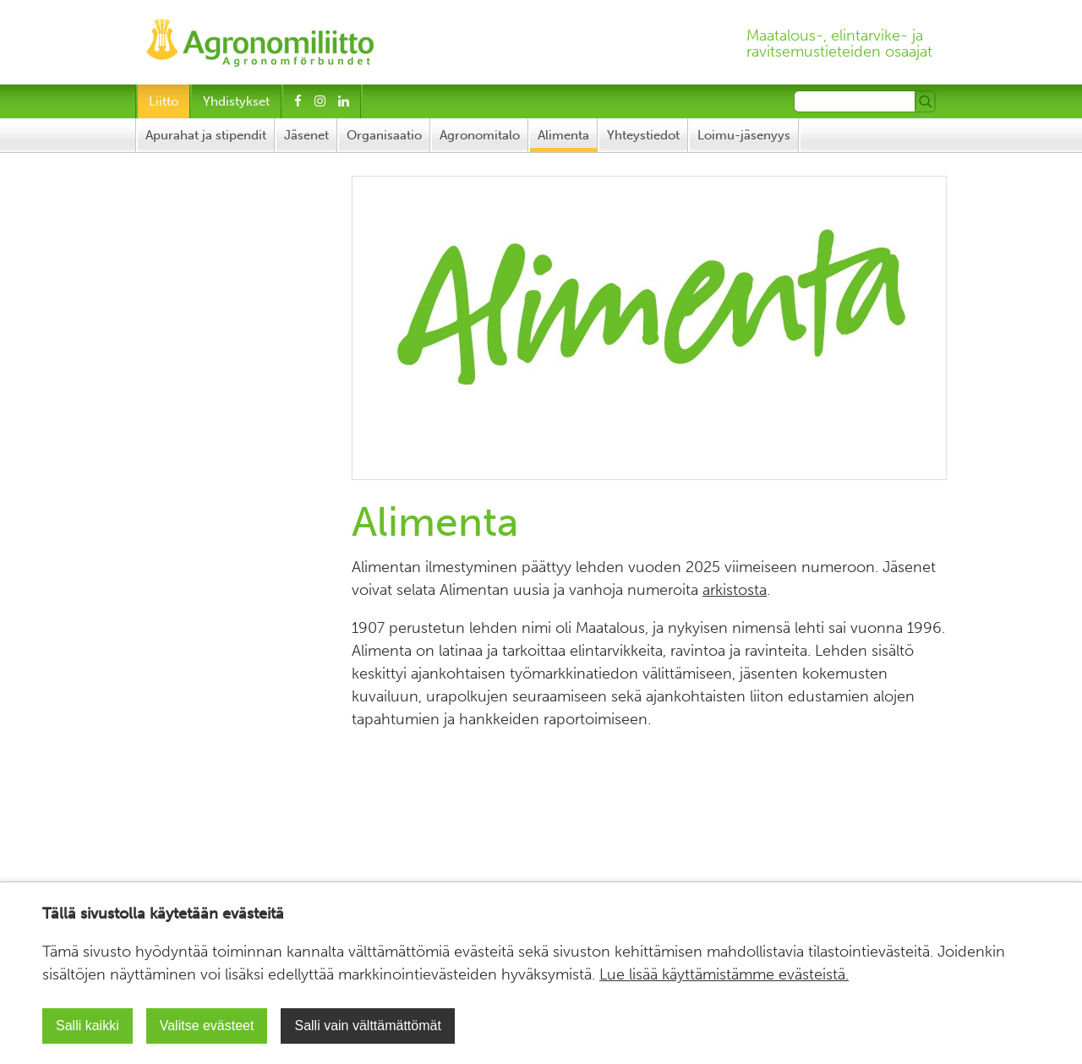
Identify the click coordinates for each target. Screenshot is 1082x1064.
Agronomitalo (480, 135)
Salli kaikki (87, 1025)
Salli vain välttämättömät (367, 1025)
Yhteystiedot (643, 135)
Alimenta (563, 135)
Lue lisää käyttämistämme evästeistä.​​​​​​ (724, 974)
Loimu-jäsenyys (743, 135)
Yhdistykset (236, 101)
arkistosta (734, 590)
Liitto (163, 101)
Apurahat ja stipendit (205, 135)
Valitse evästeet (207, 1025)
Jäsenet (306, 135)
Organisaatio (384, 135)
